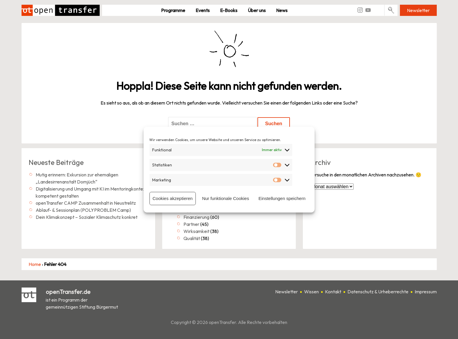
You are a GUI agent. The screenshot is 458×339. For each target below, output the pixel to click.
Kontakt (333, 292)
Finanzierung (196, 217)
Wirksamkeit (196, 231)
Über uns (257, 10)
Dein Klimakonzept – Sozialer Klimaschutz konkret (86, 217)
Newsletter (418, 10)
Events (203, 10)
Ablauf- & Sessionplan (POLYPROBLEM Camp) (83, 210)
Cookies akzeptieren (172, 198)
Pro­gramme (173, 10)
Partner (191, 224)
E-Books (228, 10)
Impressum (426, 292)
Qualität (191, 238)
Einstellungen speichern (281, 198)
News (282, 10)
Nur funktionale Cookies (225, 198)
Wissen (311, 292)
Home (35, 264)
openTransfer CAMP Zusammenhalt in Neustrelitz (86, 203)
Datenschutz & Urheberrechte (377, 292)
